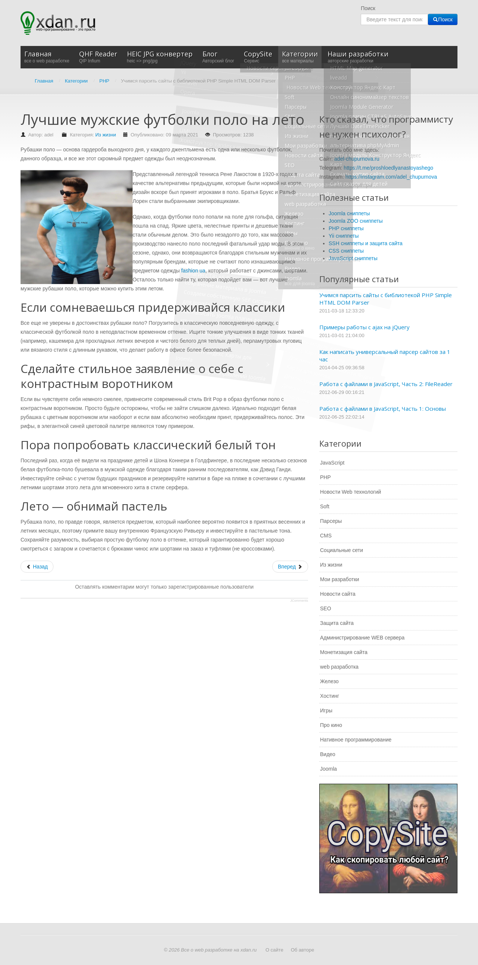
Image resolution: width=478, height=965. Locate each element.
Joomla (328, 769)
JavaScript (332, 463)
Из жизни (105, 135)
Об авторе (302, 950)
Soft (324, 506)
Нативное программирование (355, 740)
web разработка (339, 667)
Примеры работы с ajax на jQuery (364, 327)
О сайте (274, 950)
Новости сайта (338, 594)
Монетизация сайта (343, 652)
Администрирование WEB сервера (362, 638)
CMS (326, 536)
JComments (299, 600)
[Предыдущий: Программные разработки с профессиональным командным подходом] (37, 567)
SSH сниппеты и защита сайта (366, 243)
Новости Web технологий (350, 492)
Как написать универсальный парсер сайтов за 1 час (384, 355)
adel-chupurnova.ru (356, 159)
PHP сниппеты (346, 228)
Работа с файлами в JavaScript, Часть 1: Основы (382, 408)
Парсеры (331, 521)
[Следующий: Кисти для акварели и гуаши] (290, 567)
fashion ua (193, 271)
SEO (325, 608)
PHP (325, 477)
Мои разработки (339, 579)
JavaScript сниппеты (353, 258)
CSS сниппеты (346, 251)
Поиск (368, 8)
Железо (329, 681)
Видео (327, 754)
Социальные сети (341, 550)
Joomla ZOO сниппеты (356, 221)
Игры (326, 710)
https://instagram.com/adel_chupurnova (391, 177)
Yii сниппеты (343, 236)
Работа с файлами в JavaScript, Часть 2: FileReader (386, 384)
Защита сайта (337, 623)
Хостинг (329, 696)
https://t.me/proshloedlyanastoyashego (388, 168)
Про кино (331, 725)
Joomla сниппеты (349, 213)
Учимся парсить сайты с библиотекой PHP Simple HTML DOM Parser (385, 298)
